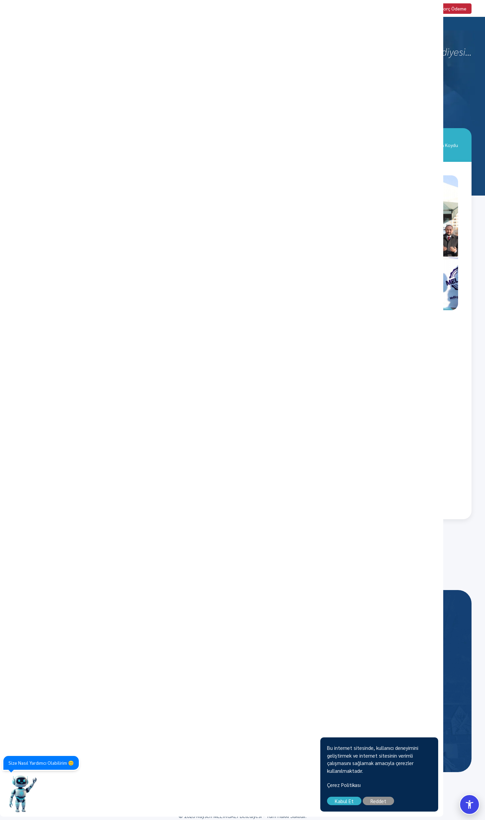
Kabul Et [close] (386, 804)
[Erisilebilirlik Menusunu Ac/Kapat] (469, 804)
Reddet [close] (420, 804)
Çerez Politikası (385, 788)
